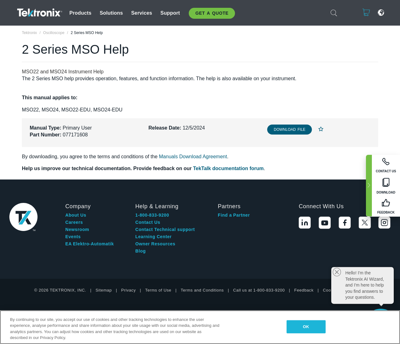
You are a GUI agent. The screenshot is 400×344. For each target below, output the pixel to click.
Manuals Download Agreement (193, 156)
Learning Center (153, 236)
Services (141, 13)
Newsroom (77, 229)
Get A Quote (211, 13)
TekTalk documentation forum (228, 168)
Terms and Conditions (202, 290)
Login (347, 12)
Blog (140, 250)
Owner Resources (155, 243)
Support (170, 13)
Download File (289, 129)
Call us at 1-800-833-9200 (259, 290)
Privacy (128, 290)
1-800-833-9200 (152, 215)
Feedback (303, 290)
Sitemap (104, 290)
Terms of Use (158, 290)
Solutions (111, 13)
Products (80, 13)
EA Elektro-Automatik (89, 243)
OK (306, 326)
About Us (75, 215)
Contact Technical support (165, 229)
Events (73, 236)
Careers (74, 222)
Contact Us (147, 222)
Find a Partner (234, 215)
